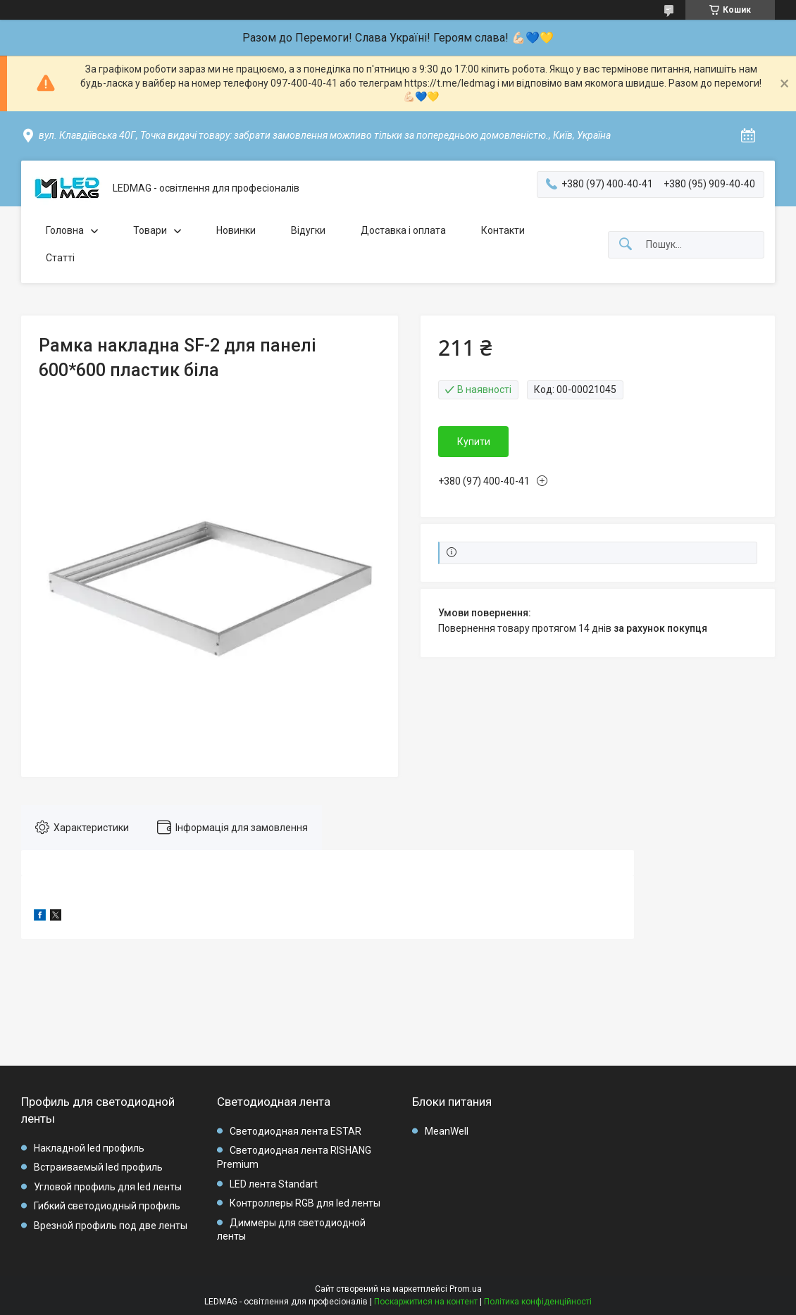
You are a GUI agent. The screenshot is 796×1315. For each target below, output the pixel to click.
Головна (65, 230)
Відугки (308, 230)
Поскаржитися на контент (426, 1302)
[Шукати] (625, 245)
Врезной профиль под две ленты (110, 1225)
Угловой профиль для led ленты (108, 1186)
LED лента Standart (274, 1184)
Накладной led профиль (89, 1148)
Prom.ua (465, 1289)
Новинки (236, 230)
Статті (60, 257)
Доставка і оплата (403, 230)
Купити (473, 441)
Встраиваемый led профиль (98, 1167)
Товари (150, 230)
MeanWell (446, 1131)
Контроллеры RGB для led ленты (305, 1203)
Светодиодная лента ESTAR (295, 1131)
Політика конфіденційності (538, 1302)
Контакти (503, 230)
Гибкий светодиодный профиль (107, 1205)
